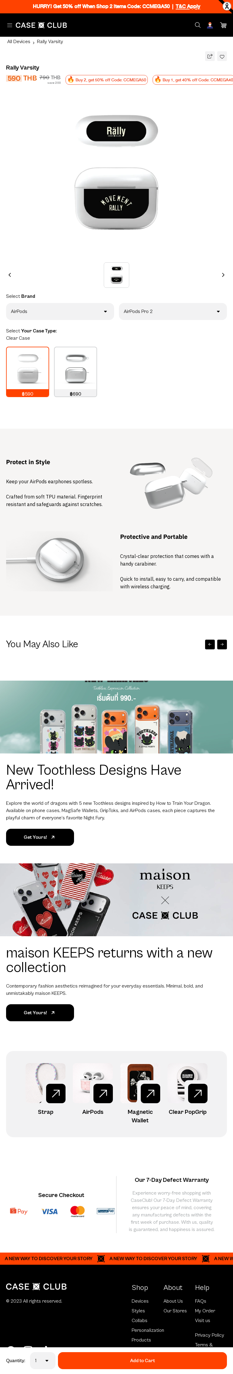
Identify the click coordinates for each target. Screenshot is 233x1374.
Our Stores (175, 1311)
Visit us (202, 1320)
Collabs (139, 1320)
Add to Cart (142, 1360)
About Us (173, 1301)
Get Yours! (40, 837)
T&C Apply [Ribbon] (188, 6)
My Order (205, 1311)
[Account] (210, 25)
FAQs (200, 1301)
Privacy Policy (209, 1335)
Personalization (148, 1330)
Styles (138, 1311)
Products (141, 1340)
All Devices (18, 41)
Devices (140, 1301)
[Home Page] (41, 25)
